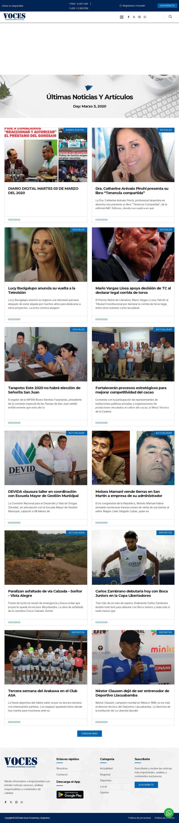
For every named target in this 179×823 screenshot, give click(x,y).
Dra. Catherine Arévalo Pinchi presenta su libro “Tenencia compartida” (131, 190)
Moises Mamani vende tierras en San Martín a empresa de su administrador (128, 493)
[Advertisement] (89, 48)
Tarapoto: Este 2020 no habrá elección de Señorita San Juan (44, 390)
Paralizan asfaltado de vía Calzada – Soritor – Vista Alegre (45, 593)
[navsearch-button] (170, 17)
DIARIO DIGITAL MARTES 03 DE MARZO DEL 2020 (43, 190)
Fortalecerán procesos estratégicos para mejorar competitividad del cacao (130, 390)
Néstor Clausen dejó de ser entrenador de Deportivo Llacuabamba (132, 693)
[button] (122, 17)
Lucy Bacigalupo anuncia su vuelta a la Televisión (41, 290)
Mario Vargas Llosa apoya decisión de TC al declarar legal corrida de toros (133, 290)
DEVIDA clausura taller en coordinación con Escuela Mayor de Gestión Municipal (43, 493)
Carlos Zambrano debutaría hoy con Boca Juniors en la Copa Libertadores (131, 593)
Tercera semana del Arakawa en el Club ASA (42, 693)
